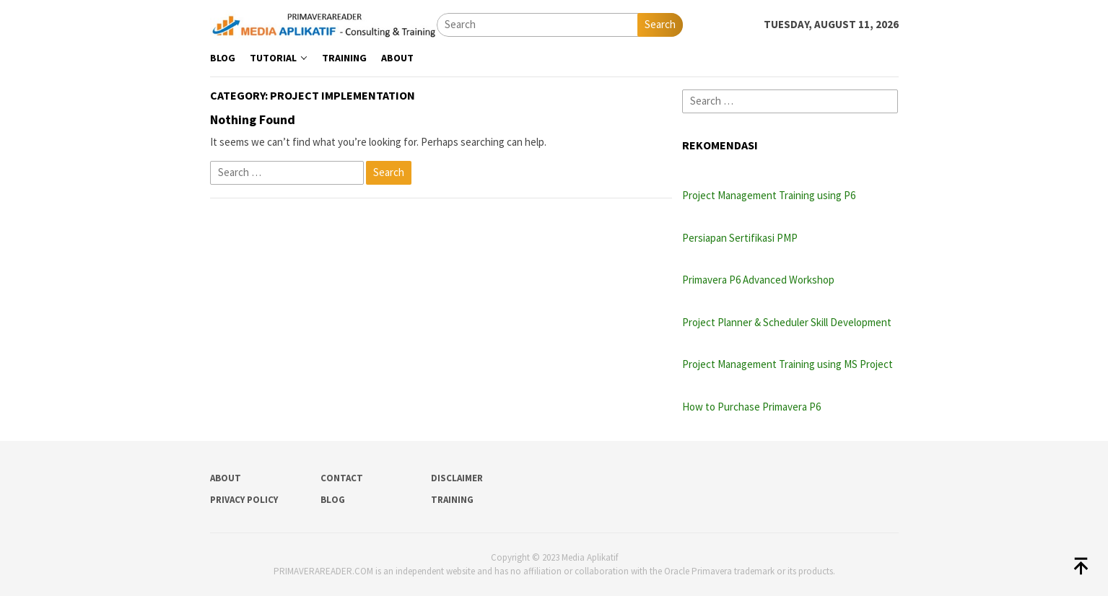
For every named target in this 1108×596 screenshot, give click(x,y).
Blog (332, 500)
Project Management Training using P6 (768, 195)
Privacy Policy (244, 500)
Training (452, 500)
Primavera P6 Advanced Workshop (758, 279)
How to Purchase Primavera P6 (751, 406)
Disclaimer (457, 478)
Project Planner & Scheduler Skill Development (786, 322)
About (225, 478)
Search (660, 24)
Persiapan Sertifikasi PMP (740, 238)
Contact (341, 478)
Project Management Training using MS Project (787, 364)
